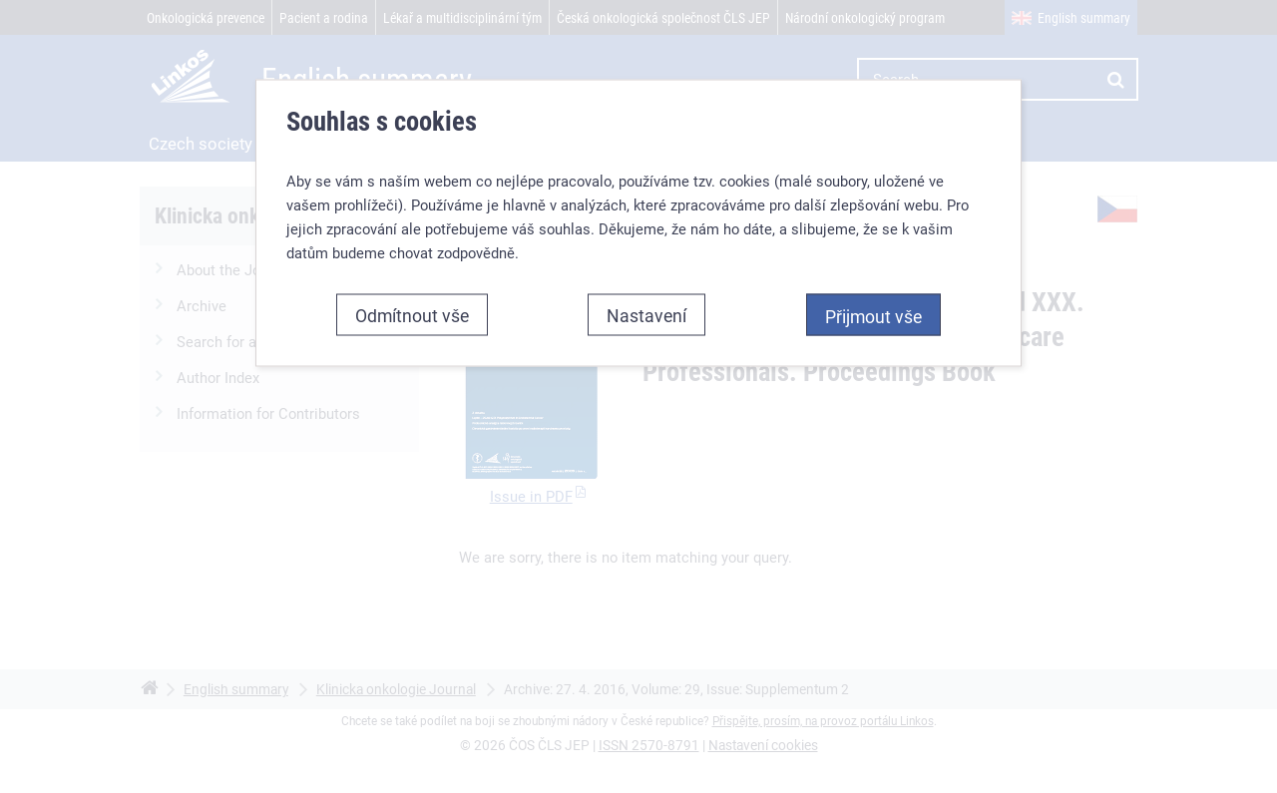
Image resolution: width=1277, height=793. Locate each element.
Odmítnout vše (412, 314)
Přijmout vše (873, 315)
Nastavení (646, 314)
